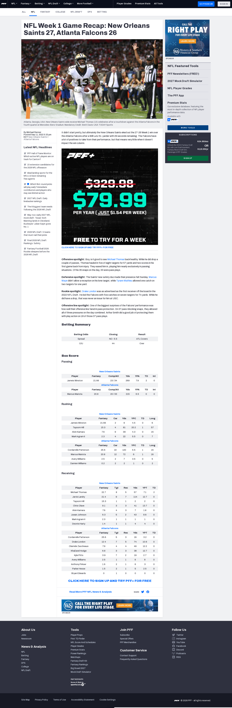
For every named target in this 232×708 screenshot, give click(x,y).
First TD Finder (78, 639)
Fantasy (45, 12)
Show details (46, 702)
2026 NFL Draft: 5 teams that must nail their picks (37, 233)
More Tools (188, 128)
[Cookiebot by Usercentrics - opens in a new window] (19, 702)
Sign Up (188, 158)
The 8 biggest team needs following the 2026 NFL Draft (38, 208)
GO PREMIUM (206, 4)
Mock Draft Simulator (81, 672)
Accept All (207, 681)
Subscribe (125, 635)
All (24, 12)
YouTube (180, 642)
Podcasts (181, 653)
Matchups (75, 657)
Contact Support (128, 655)
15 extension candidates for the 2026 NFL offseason (39, 166)
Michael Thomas (115, 259)
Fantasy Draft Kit (79, 661)
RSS (178, 657)
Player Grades (77, 646)
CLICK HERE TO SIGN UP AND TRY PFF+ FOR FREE (87, 247)
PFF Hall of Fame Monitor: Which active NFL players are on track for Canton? (39, 156)
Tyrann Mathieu (124, 280)
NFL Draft (76, 12)
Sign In (224, 4)
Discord (180, 650)
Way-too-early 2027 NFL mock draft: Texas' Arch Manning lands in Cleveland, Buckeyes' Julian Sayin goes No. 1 (37, 221)
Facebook (181, 646)
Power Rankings (78, 653)
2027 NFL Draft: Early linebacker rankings (35, 199)
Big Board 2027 (78, 668)
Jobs (23, 635)
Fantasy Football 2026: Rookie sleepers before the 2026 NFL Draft (37, 252)
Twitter (179, 635)
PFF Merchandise (128, 642)
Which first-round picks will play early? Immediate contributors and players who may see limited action (38, 188)
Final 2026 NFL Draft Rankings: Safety (35, 241)
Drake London (89, 291)
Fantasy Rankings (79, 664)
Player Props (77, 635)
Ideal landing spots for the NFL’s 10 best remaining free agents (38, 176)
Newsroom (26, 639)
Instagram (181, 639)
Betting (102, 12)
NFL (34, 12)
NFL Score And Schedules (83, 642)
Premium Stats (78, 650)
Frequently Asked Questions (133, 659)
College (60, 12)
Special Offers (126, 639)
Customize (207, 691)
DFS (90, 12)
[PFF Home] (4, 4)
